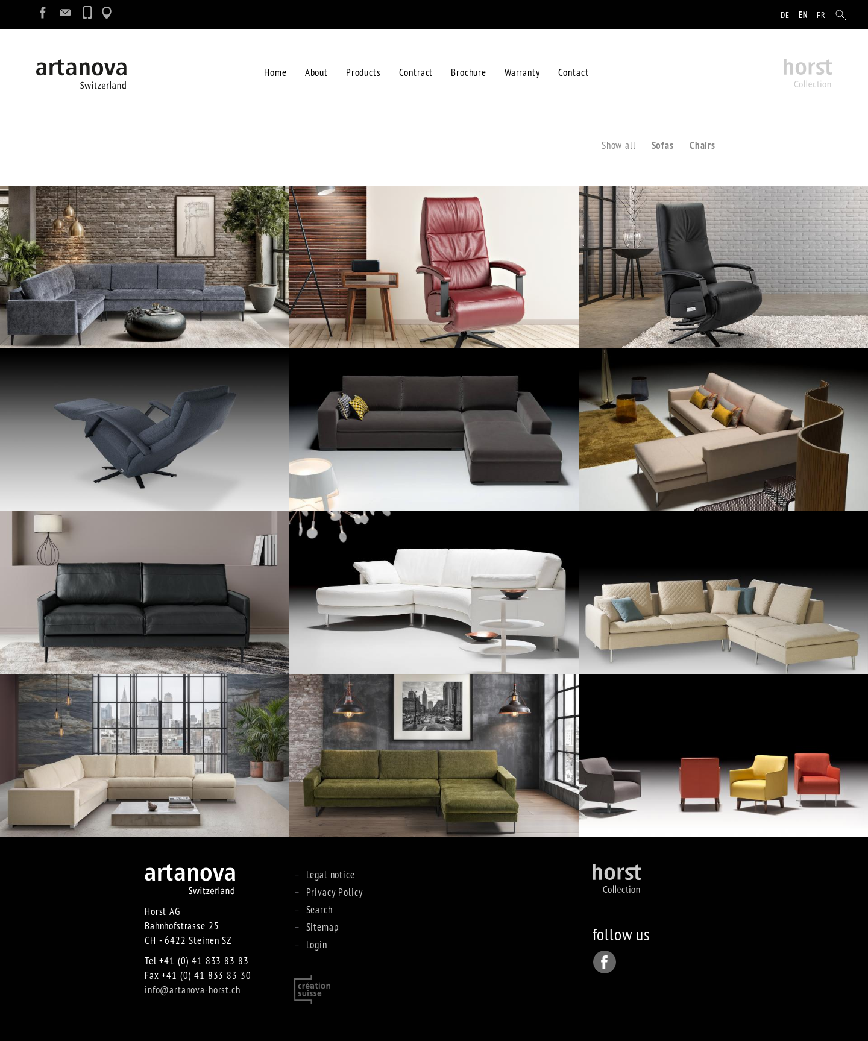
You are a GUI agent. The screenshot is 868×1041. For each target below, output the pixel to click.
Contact (573, 72)
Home (275, 72)
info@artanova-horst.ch (193, 989)
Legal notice (330, 874)
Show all (619, 145)
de (785, 15)
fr (821, 15)
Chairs (702, 145)
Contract (416, 72)
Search (319, 909)
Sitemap (322, 926)
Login (316, 944)
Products (363, 72)
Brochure (468, 72)
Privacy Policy (334, 891)
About (316, 72)
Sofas (663, 145)
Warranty (522, 72)
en (803, 15)
